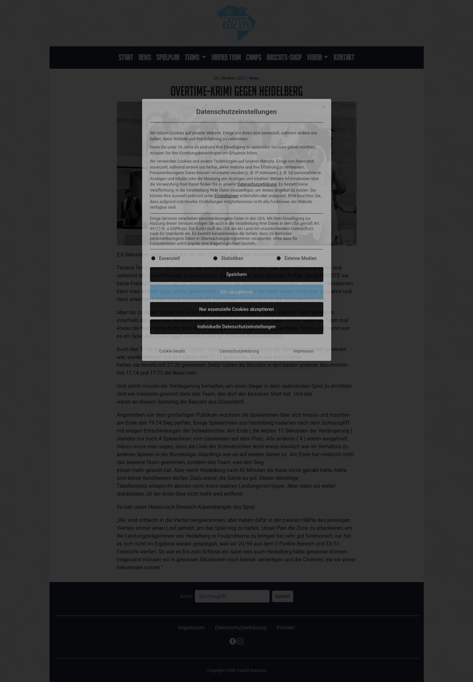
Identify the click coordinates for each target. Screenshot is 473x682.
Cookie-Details (172, 240)
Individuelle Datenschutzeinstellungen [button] (236, 215)
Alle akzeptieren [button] (236, 180)
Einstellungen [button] (227, 85)
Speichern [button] (236, 163)
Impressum (303, 240)
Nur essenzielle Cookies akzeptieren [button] (236, 198)
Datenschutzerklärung (256, 73)
